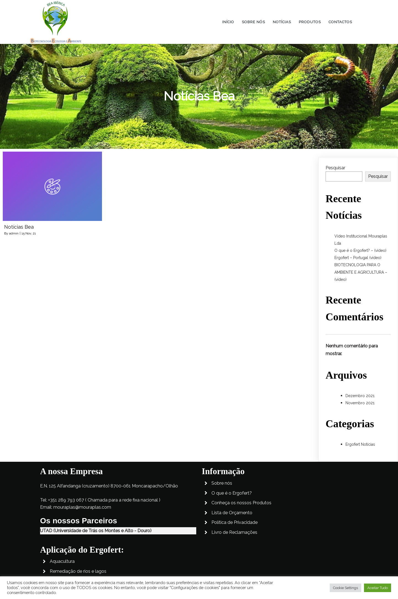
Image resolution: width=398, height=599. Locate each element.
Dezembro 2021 (360, 396)
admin (14, 233)
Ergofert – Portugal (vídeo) (357, 257)
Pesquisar (335, 167)
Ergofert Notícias (360, 444)
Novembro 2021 (360, 403)
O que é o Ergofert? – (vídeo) (360, 250)
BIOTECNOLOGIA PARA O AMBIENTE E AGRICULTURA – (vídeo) (360, 272)
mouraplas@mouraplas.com (82, 521)
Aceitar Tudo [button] (377, 588)
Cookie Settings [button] (345, 588)
